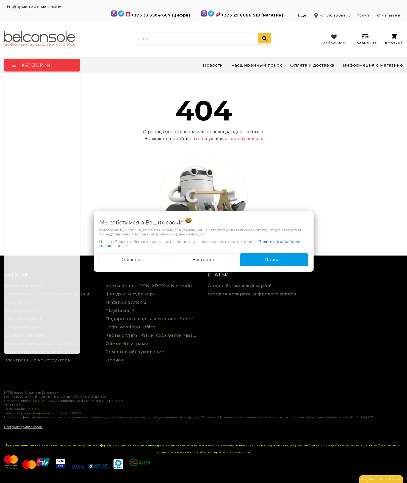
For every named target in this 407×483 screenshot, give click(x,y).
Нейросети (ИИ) (23, 327)
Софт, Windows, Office (131, 327)
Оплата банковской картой (240, 285)
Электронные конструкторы (37, 360)
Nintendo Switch (22, 318)
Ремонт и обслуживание (135, 351)
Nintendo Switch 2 (126, 302)
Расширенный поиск (256, 65)
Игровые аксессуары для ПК (38, 343)
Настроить (203, 259)
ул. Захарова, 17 (332, 15)
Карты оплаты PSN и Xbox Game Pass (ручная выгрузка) (152, 335)
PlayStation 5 (18, 302)
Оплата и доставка (312, 65)
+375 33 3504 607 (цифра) (161, 15)
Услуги (363, 15)
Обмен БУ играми (127, 343)
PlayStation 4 (120, 310)
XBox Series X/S (22, 310)
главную (205, 138)
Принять (274, 259)
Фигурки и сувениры (131, 294)
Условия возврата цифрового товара (252, 294)
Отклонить (132, 259)
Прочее (115, 360)
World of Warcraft (24, 335)
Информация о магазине (373, 65)
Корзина (394, 39)
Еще (303, 15)
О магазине (388, 15)
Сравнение (365, 39)
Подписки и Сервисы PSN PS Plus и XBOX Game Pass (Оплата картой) (51, 294)
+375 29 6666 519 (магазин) (253, 15)
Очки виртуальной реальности (41, 351)
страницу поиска (243, 138)
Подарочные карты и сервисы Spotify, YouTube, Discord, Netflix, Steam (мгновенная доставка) (152, 318)
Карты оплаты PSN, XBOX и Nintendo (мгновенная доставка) (152, 285)
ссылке (246, 452)
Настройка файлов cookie (23, 427)
